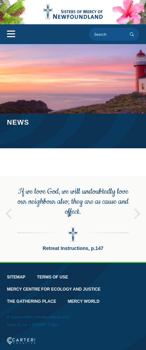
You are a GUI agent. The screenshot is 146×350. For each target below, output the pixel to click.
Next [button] (137, 210)
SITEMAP (16, 276)
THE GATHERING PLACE (31, 301)
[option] (73, 218)
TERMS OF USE (52, 276)
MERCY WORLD (84, 301)
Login (54, 324)
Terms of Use (17, 324)
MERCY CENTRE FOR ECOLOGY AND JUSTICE (53, 288)
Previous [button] (9, 210)
